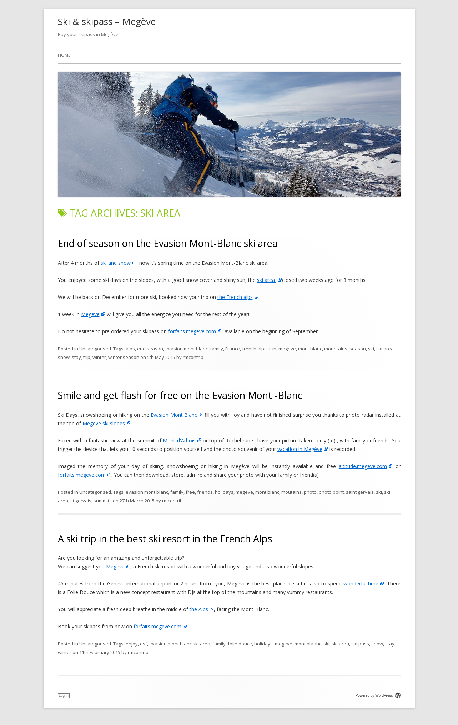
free (190, 492)
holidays (224, 492)
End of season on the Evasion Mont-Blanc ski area (168, 243)
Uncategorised (95, 348)
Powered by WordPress (378, 696)
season (357, 348)
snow (64, 357)
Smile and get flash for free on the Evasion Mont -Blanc (180, 395)
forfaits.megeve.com (192, 331)
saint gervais (360, 492)
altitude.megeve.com (363, 466)
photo (310, 492)
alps (130, 348)
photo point (331, 492)
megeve (287, 348)
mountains (335, 348)
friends (205, 492)
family (216, 348)
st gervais (80, 500)
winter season (123, 357)
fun (272, 348)
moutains (291, 492)
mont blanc (310, 348)
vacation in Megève (299, 449)
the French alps (235, 297)
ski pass (360, 643)
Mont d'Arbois (179, 440)
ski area (266, 280)
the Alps (199, 609)
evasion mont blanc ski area (179, 643)
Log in (64, 696)
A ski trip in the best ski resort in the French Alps (165, 538)
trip (86, 357)
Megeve (90, 314)
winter (99, 357)
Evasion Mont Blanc (174, 414)
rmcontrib (193, 357)
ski (371, 348)
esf (143, 643)
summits (103, 500)
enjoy (132, 643)
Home (64, 55)
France (232, 348)
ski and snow (116, 262)
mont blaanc (308, 643)
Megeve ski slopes (103, 423)
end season (150, 348)
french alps (254, 348)
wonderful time (360, 583)
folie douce (240, 643)
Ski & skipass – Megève (107, 21)
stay (76, 357)
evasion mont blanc (186, 348)
